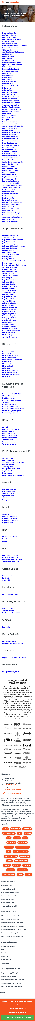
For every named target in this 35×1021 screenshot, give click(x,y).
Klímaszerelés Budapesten (12, 360)
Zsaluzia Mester (8, 324)
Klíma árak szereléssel (10, 370)
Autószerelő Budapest (10, 562)
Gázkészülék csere (7, 899)
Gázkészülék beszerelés (9, 896)
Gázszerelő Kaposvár (9, 215)
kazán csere (9, 847)
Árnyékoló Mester (8, 301)
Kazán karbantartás (9, 99)
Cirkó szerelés (7, 50)
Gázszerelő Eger (8, 118)
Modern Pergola (8, 335)
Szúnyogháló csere (9, 290)
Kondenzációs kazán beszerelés (12, 923)
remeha (20, 874)
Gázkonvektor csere (9, 128)
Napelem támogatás (10, 520)
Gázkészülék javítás (7, 903)
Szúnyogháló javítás (9, 248)
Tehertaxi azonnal (8, 442)
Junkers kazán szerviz (10, 158)
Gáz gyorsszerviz (8, 60)
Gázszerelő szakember (10, 105)
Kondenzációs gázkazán (11, 69)
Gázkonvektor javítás (10, 124)
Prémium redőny (8, 244)
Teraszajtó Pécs (7, 498)
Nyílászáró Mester (8, 491)
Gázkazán (4, 956)
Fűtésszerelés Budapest (11, 103)
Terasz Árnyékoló (8, 292)
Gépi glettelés (7, 471)
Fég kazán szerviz (8, 147)
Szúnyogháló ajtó (8, 284)
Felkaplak (5, 427)
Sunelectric (6, 514)
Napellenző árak (8, 299)
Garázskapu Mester (9, 326)
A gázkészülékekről (9, 942)
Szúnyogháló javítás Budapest (13, 246)
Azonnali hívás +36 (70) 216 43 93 (17, 1017)
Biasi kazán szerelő (9, 166)
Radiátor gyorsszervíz (10, 413)
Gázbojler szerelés (8, 94)
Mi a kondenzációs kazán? (10, 916)
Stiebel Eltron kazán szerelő (12, 187)
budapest (17, 838)
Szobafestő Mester (9, 458)
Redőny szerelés (8, 250)
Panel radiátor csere (9, 200)
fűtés (8, 838)
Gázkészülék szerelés (10, 48)
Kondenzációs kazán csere (10, 919)
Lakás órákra (6, 578)
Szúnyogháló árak (8, 282)
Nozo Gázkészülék (9, 33)
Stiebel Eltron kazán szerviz (12, 162)
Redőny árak (7, 263)
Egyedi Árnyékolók (9, 314)
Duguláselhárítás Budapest (12, 400)
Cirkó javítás (6, 73)
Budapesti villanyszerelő (11, 672)
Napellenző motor (9, 297)
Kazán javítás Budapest (11, 107)
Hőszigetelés (7, 473)
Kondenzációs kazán (9, 912)
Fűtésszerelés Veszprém (11, 204)
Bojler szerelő (7, 113)
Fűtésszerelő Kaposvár (10, 208)
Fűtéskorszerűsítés (21, 860)
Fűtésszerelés (15, 828)
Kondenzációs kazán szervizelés (12, 936)
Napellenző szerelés (9, 269)
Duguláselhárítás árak (10, 406)
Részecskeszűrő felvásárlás (12, 559)
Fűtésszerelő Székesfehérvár (13, 202)
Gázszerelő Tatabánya (10, 221)
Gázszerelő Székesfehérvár (12, 217)
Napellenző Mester (9, 320)
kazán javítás (22, 842)
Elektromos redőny (9, 271)
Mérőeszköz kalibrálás (10, 537)
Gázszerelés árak (6, 886)
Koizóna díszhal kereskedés (12, 643)
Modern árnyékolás (9, 309)
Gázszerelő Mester (9, 37)
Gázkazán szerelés (9, 82)
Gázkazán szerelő (8, 41)
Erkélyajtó (6, 500)
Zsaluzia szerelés (8, 237)
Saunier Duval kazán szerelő (12, 185)
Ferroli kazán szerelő (9, 175)
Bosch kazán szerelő (9, 168)
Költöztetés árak (8, 431)
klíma (8, 851)
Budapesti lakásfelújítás (11, 469)
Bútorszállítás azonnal (10, 435)
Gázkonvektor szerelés (10, 122)
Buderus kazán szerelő (10, 170)
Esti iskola (6, 627)
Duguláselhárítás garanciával (13, 409)
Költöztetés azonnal (9, 438)
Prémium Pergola (8, 316)
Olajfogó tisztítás (8, 608)
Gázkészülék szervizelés (9, 906)
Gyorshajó (6, 580)
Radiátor (4, 953)
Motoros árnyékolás (9, 307)
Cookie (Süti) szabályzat (17, 1008)
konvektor (26, 865)
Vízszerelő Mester (8, 396)
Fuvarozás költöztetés (10, 429)
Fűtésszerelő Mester (9, 35)
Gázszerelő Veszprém (10, 219)
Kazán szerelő (7, 54)
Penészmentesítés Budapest (13, 475)
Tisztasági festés (8, 467)
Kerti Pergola (7, 278)
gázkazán (28, 833)
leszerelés (16, 865)
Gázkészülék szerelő (9, 44)
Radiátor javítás (8, 192)
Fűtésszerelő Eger (9, 115)
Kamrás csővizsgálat (9, 404)
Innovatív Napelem (9, 516)
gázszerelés (11, 842)
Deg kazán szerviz (8, 154)
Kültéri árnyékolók (9, 333)
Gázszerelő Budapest (10, 86)
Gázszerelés (27, 828)
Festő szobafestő (8, 460)
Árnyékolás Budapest (10, 276)
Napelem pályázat (9, 523)
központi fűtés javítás (20, 851)
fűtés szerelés (24, 856)
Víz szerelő (6, 402)
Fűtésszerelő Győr (9, 206)
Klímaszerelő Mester (9, 372)
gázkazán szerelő (8, 874)
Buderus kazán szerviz (10, 145)
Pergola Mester (8, 322)
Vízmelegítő (5, 963)
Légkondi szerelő (8, 351)
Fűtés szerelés (7, 75)
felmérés (7, 865)
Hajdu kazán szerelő (9, 177)
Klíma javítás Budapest (10, 355)
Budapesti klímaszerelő (11, 374)
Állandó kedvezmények (10, 969)
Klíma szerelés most (9, 357)
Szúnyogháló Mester (10, 318)
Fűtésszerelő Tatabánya (11, 213)
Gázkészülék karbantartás (10, 892)
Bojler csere (6, 88)
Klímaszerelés (7, 364)
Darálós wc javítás (8, 398)
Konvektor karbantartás (11, 132)
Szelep (4, 541)
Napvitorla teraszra (9, 312)
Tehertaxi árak (7, 440)
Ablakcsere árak (8, 494)
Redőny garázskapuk (10, 235)
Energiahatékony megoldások (11, 986)
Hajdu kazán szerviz (9, 151)
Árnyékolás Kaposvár (10, 337)
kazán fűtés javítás (11, 856)
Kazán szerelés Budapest (11, 109)
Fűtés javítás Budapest (10, 101)
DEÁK (4, 539)
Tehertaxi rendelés (9, 444)
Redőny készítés (8, 288)
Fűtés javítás (7, 67)
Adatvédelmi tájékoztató (17, 1013)
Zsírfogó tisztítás (8, 611)
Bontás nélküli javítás (8, 976)
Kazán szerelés (7, 84)
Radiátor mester (8, 198)
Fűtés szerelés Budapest (11, 63)
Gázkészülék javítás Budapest (13, 52)
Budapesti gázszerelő (10, 71)
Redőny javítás (7, 257)
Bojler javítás (7, 90)
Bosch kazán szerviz (9, 143)
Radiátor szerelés (8, 196)
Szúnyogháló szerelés (10, 267)
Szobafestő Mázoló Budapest (13, 462)
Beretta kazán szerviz (10, 139)
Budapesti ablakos (9, 489)
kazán (25, 838)
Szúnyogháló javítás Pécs (11, 331)
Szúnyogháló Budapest (11, 254)
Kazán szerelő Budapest (11, 111)
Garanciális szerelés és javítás (11, 983)
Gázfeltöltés (6, 362)
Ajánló (5, 828)
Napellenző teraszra (9, 280)
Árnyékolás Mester (9, 305)
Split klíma (6, 368)
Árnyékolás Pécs (8, 273)
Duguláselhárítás (8, 833)
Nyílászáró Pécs (8, 496)
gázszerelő (10, 870)
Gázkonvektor (6, 960)
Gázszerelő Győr (8, 211)
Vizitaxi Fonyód (8, 576)
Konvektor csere (8, 130)
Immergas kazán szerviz (11, 156)
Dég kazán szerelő (9, 179)
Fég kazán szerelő (8, 173)
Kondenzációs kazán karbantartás (12, 926)
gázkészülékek (22, 870)
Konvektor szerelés (9, 134)
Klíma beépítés (7, 366)
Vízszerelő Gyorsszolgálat (11, 411)
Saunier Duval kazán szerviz (12, 160)
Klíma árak (6, 377)
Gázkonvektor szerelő (10, 137)
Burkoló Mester (8, 465)
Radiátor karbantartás (10, 194)
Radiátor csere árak (9, 189)
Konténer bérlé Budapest (11, 613)
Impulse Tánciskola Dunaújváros (14, 658)
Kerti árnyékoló (8, 295)
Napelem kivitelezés (9, 518)
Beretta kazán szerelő (10, 164)
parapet (28, 874)
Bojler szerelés (7, 79)
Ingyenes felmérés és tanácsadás (12, 980)
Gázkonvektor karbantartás (12, 126)
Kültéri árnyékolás (9, 303)
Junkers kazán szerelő (10, 183)
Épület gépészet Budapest (12, 65)
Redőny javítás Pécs (9, 328)
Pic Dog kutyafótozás (10, 594)
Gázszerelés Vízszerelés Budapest (14, 46)
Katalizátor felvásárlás (10, 557)
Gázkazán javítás (8, 56)
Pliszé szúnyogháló (9, 252)
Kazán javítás (7, 77)
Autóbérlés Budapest (10, 555)
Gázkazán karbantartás (10, 96)
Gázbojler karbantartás (10, 92)
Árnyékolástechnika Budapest (13, 261)
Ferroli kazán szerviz (9, 149)
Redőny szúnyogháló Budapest (14, 265)
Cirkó (3, 949)
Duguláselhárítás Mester (11, 394)
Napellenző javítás (9, 242)
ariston (9, 860)
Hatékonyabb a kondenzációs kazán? (13, 929)
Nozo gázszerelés (8, 882)
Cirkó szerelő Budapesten (11, 39)
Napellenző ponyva (9, 286)
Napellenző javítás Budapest (12, 240)
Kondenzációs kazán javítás (10, 933)
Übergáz (5, 120)
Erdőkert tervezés (9, 641)
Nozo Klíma (6, 353)
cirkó (19, 833)
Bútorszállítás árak (9, 433)
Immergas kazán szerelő (11, 181)
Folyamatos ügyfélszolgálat (10, 973)
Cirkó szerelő (7, 58)
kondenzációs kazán (22, 847)
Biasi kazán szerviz (9, 141)
